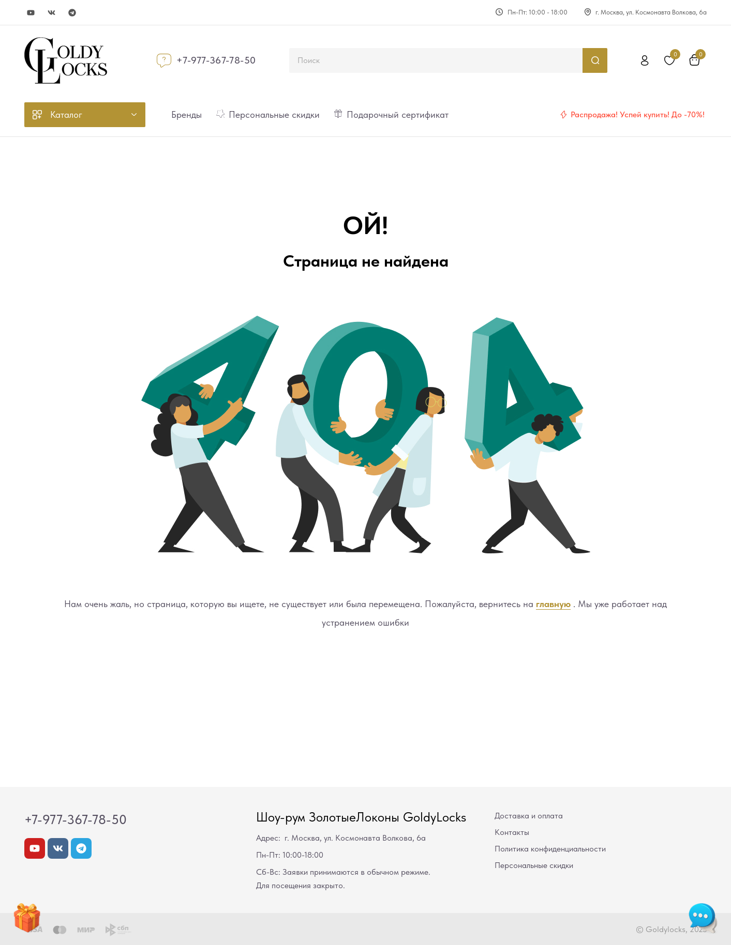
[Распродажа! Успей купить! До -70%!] (563, 115)
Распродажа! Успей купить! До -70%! (638, 114)
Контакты (512, 832)
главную (553, 603)
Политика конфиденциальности (550, 849)
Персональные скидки (534, 865)
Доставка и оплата (529, 815)
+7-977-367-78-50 (216, 60)
